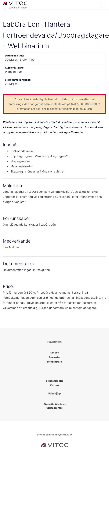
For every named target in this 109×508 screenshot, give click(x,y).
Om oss (54, 352)
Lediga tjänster (54, 380)
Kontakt (54, 385)
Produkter (54, 357)
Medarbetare (54, 361)
